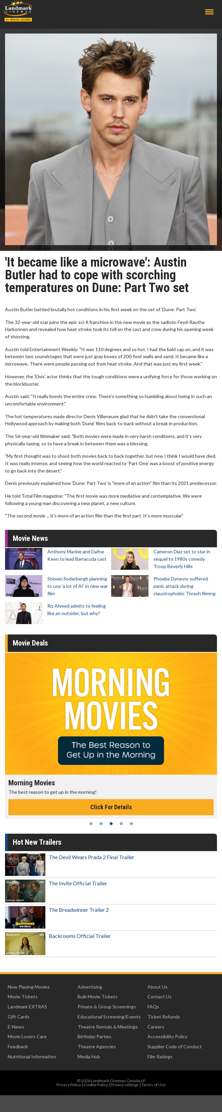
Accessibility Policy (167, 1036)
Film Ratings (160, 1056)
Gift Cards (19, 1016)
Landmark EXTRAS (27, 1006)
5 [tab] (131, 823)
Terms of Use (153, 1084)
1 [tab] (91, 823)
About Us (157, 987)
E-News (16, 1027)
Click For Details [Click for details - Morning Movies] (111, 807)
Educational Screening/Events (109, 1016)
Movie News (30, 538)
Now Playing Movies (29, 987)
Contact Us (159, 996)
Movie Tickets (23, 996)
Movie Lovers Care (27, 1036)
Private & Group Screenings (107, 1006)
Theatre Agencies (97, 1046)
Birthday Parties (95, 1036)
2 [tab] (101, 823)
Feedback (18, 1046)
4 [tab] (121, 823)
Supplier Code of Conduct (174, 1046)
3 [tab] (111, 823)
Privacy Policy (68, 1084)
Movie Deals (30, 643)
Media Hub (89, 1056)
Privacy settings (124, 1084)
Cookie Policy (96, 1084)
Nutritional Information (32, 1056)
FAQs (153, 1006)
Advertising (90, 987)
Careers (155, 1027)
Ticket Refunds (163, 1016)
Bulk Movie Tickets (98, 996)
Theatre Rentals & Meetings (108, 1027)
